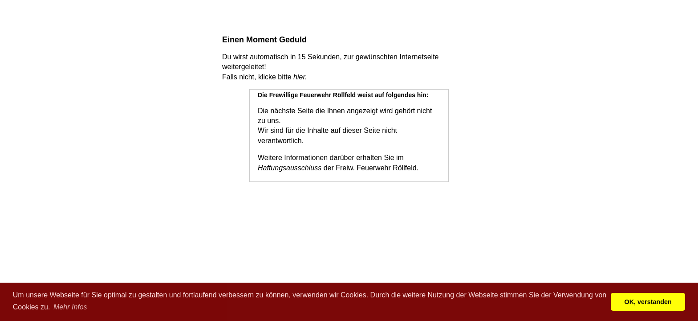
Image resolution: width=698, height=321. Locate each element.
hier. (300, 77)
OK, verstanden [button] (648, 301)
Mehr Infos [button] (70, 307)
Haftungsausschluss (289, 168)
